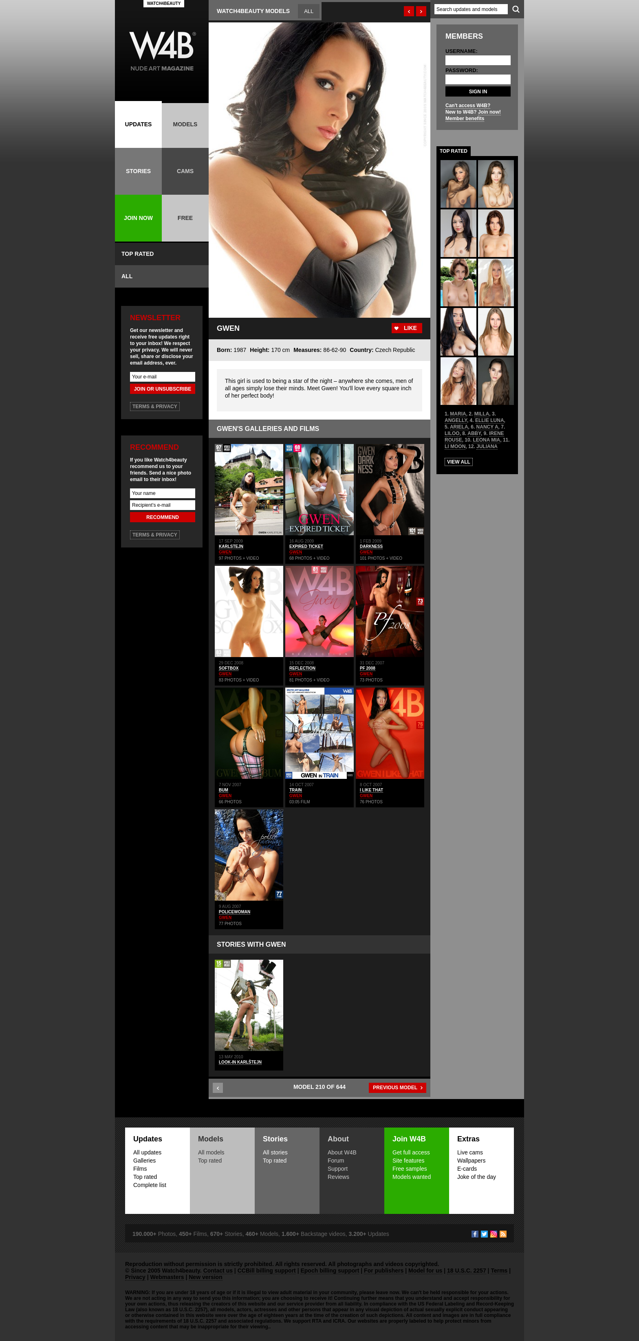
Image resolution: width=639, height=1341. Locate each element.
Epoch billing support (329, 1270)
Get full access (411, 1152)
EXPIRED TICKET (306, 546)
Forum (336, 1160)
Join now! (489, 112)
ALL (126, 276)
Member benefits (464, 118)
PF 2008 (367, 668)
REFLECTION (302, 668)
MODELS (185, 124)
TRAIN (295, 790)
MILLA (481, 414)
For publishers (383, 1270)
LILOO (452, 433)
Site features (408, 1160)
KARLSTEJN (231, 546)
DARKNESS (371, 546)
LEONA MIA (486, 440)
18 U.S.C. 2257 (466, 1270)
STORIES (138, 171)
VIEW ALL (458, 462)
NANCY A (487, 427)
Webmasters (167, 1277)
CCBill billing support (267, 1270)
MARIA (458, 414)
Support (338, 1168)
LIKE (410, 328)
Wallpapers (471, 1160)
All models (211, 1152)
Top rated (145, 1177)
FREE (185, 218)
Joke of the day (476, 1177)
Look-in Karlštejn (240, 1062)
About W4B (342, 1152)
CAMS (185, 171)
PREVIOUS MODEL (395, 1087)
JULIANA (487, 446)
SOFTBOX (228, 668)
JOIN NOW (138, 218)
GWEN (225, 552)
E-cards (467, 1168)
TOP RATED (137, 254)
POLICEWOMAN (234, 912)
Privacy (135, 1277)
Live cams (470, 1152)
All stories (275, 1152)
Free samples (409, 1168)
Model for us (425, 1270)
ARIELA (459, 427)
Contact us (218, 1270)
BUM (223, 790)
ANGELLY (456, 420)
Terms (499, 1270)
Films (140, 1168)
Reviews (338, 1177)
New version (205, 1277)
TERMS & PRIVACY (154, 406)
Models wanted (411, 1177)
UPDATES (138, 124)
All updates (147, 1152)
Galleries (144, 1160)
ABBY (474, 433)
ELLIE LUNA (489, 420)
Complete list (149, 1185)
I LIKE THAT (371, 790)
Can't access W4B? (467, 105)
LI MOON (455, 446)
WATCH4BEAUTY (164, 3)
